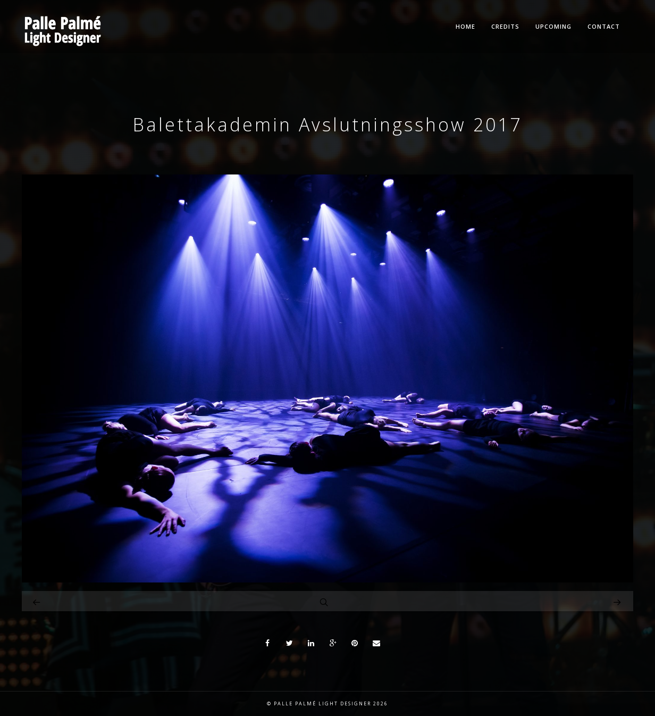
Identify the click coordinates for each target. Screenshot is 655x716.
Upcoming (553, 26)
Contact (603, 26)
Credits (505, 26)
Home (465, 26)
